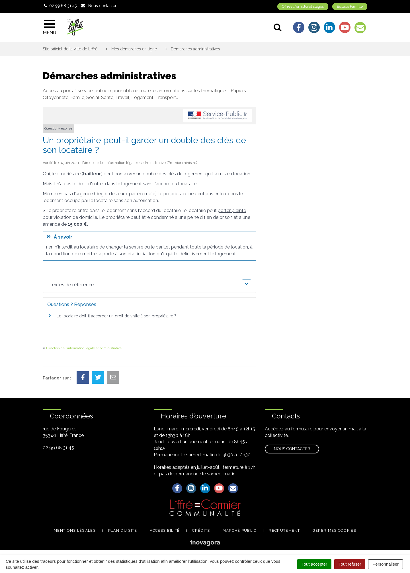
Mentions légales (75, 530)
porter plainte (232, 210)
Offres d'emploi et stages (303, 6)
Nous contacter (292, 449)
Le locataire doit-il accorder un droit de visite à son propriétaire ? (116, 316)
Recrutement (284, 530)
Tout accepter (314, 564)
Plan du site (122, 530)
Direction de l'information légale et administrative (84, 348)
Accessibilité (165, 530)
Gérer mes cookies (334, 530)
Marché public (240, 530)
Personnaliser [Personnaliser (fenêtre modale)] (385, 564)
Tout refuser (350, 564)
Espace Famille (350, 6)
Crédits (201, 530)
